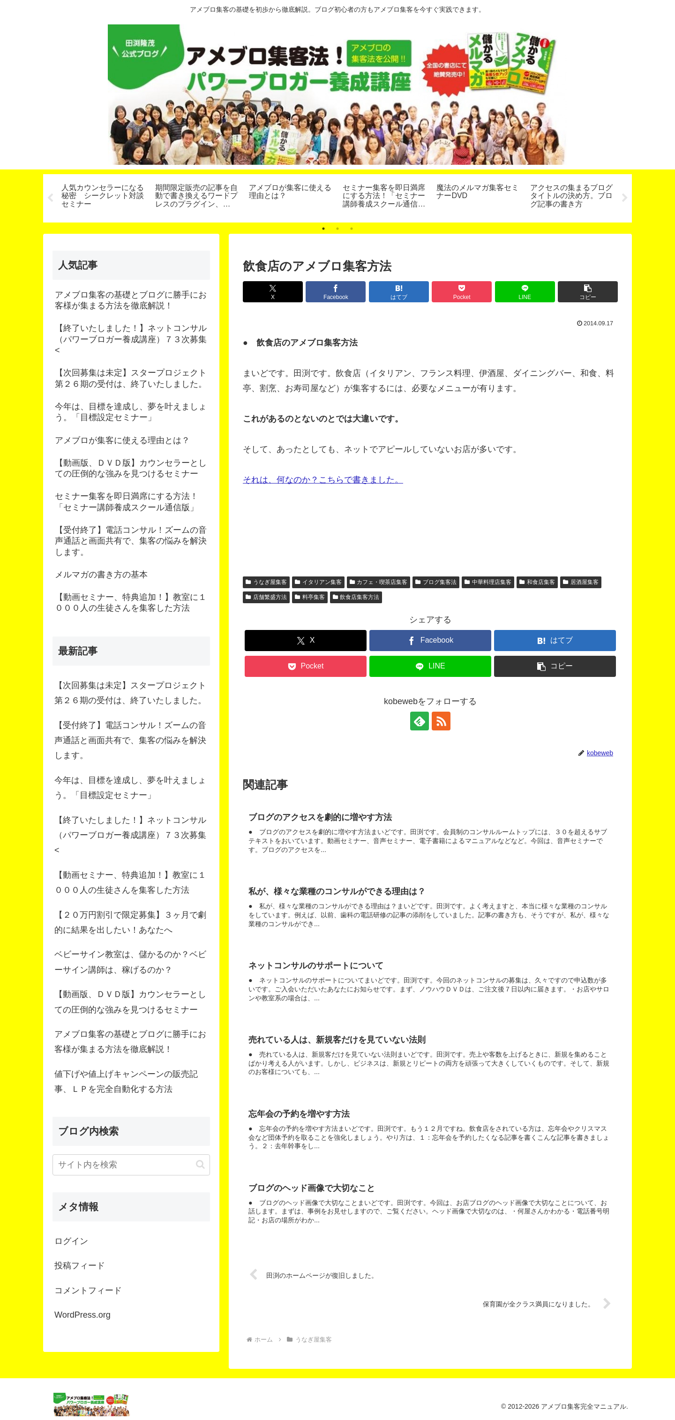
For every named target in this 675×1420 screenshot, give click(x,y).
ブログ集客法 (436, 582)
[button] (588, 291)
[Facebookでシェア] (336, 291)
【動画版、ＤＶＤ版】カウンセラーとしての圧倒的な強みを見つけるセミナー (130, 1002)
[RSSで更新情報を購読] (441, 721)
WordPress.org (82, 1315)
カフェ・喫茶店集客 (379, 582)
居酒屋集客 (581, 582)
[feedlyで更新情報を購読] (419, 721)
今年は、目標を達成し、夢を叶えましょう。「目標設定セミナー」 (130, 787)
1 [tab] (323, 228)
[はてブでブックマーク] (399, 291)
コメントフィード (88, 1290)
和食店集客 (537, 582)
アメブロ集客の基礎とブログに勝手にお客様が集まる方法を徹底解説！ (130, 1041)
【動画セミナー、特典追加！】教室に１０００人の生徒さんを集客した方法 (130, 882)
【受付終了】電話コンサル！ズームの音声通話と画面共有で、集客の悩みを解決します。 (130, 740)
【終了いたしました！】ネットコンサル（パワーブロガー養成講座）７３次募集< (130, 835)
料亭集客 (310, 597)
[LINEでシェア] (525, 291)
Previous (50, 198)
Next (625, 198)
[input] (131, 1164)
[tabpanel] (103, 197)
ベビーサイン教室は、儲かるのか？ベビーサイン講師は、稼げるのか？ (130, 962)
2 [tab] (337, 228)
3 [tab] (351, 228)
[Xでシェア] (273, 291)
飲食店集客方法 (356, 597)
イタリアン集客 (318, 582)
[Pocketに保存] (462, 291)
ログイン (71, 1241)
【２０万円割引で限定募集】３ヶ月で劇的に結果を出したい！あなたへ (130, 922)
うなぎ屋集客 (266, 582)
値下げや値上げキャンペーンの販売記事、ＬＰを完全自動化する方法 (126, 1081)
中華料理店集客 (488, 582)
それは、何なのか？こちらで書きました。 (323, 479)
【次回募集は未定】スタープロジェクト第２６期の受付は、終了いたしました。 (130, 693)
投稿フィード (79, 1265)
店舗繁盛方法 (266, 597)
